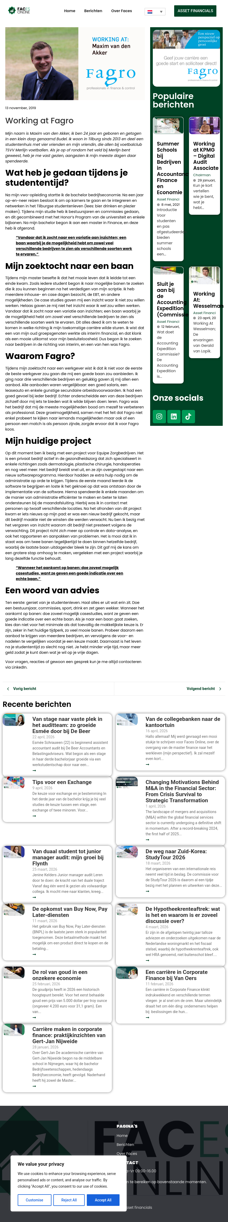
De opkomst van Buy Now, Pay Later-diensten (69, 912)
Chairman (202, 175)
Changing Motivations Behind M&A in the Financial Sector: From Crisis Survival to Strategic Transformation (182, 791)
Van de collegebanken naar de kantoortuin (183, 722)
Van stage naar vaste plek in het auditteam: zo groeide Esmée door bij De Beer (67, 725)
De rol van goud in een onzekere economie (60, 975)
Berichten (93, 10)
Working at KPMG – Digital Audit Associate (205, 156)
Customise (34, 1200)
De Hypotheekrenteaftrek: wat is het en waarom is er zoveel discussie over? (183, 915)
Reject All (69, 1200)
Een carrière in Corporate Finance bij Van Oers (177, 975)
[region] (69, 1183)
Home (69, 10)
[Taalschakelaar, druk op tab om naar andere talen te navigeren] (155, 11)
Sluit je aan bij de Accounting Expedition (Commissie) (174, 299)
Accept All (103, 1200)
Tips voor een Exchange (62, 782)
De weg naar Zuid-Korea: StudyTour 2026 (176, 854)
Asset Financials (170, 199)
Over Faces (121, 10)
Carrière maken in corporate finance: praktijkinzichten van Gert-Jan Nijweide (69, 1035)
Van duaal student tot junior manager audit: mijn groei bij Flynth (68, 857)
